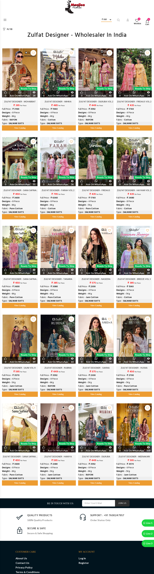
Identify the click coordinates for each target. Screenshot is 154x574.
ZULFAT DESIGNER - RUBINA (58, 368)
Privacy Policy (24, 567)
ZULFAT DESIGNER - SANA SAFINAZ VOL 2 (20, 457)
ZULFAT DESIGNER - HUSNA (134, 368)
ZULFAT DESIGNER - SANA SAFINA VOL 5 (19, 190)
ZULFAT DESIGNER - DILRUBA (96, 457)
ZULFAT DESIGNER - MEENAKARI (134, 457)
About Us (21, 558)
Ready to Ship (28, 88)
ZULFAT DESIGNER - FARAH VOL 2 (58, 190)
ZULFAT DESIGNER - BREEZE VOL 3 (134, 279)
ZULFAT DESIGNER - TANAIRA (58, 279)
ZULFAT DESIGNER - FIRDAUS (96, 190)
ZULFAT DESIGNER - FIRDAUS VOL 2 (134, 102)
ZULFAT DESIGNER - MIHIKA (58, 102)
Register (84, 562)
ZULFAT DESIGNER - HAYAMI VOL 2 (134, 190)
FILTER (9, 29)
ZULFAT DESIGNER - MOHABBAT (20, 102)
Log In (82, 558)
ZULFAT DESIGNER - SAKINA (96, 368)
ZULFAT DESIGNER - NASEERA (96, 279)
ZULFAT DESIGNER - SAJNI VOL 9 (20, 368)
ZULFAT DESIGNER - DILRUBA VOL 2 (96, 102)
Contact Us (22, 562)
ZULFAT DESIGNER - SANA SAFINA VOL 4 (19, 279)
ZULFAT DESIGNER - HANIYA (58, 457)
